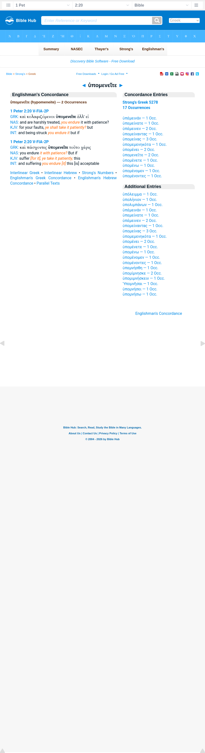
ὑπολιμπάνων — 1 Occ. (143, 204)
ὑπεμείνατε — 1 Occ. (141, 123)
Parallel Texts (48, 183)
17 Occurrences (136, 107)
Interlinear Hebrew (60, 172)
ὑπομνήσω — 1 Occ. (140, 294)
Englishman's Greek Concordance (40, 178)
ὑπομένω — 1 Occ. (139, 165)
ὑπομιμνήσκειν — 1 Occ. (144, 278)
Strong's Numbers (98, 172)
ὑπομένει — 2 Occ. (139, 149)
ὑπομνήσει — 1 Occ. (140, 289)
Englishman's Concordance (158, 313)
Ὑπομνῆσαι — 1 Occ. (140, 283)
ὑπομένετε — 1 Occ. (140, 160)
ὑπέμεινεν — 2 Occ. (140, 128)
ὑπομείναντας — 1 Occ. (143, 134)
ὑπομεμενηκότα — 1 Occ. (145, 144)
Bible (9, 73)
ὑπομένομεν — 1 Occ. (141, 170)
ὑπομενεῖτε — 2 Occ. (141, 155)
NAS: (14, 122)
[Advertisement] (102, 356)
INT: (13, 132)
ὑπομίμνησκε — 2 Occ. (142, 273)
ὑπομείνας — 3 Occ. (140, 139)
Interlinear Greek (24, 172)
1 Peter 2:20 (21, 111)
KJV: (14, 127)
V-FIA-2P (41, 111)
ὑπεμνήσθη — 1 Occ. (140, 268)
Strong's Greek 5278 (140, 102)
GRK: (14, 116)
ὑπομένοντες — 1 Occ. (142, 176)
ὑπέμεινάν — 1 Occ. (140, 118)
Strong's (20, 73)
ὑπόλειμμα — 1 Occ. (140, 194)
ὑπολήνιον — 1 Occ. (140, 199)
